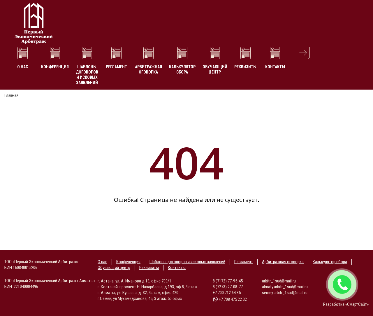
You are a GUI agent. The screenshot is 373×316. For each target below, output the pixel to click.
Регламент (116, 66)
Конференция (55, 66)
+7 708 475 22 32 (230, 299)
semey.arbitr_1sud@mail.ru (284, 292)
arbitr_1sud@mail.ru (279, 281)
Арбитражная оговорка (148, 69)
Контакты (275, 66)
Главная (11, 95)
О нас (22, 66)
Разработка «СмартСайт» (346, 304)
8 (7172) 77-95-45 (228, 281)
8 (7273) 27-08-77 (228, 286)
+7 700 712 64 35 (227, 292)
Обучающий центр (215, 69)
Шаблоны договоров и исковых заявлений (87, 74)
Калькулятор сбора (182, 69)
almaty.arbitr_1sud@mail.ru (285, 286)
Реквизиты (245, 66)
